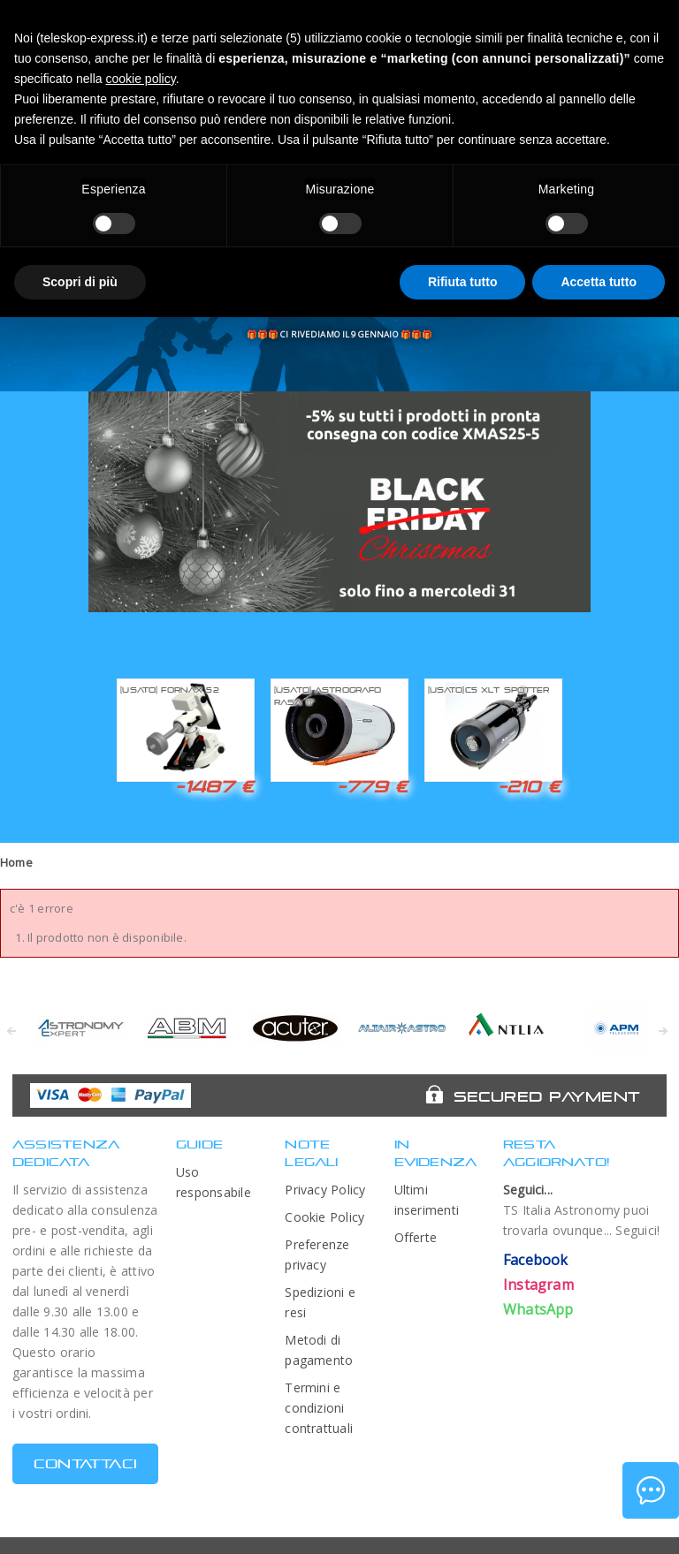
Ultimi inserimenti (427, 1199)
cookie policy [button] (141, 79)
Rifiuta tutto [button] (463, 282)
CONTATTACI (85, 1463)
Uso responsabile (213, 1182)
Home (16, 862)
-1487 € (214, 786)
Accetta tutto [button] (599, 282)
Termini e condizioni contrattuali (319, 1408)
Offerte (416, 1237)
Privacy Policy (325, 1189)
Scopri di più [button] (80, 282)
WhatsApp (538, 1309)
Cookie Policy (324, 1217)
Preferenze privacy (317, 1254)
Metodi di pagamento (319, 1349)
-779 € (372, 786)
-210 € (529, 786)
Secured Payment (547, 1096)
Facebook (535, 1260)
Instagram (538, 1284)
